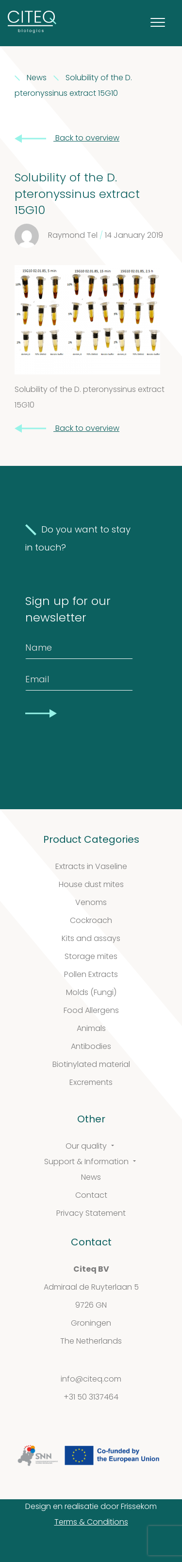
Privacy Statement (91, 1214)
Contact (91, 1196)
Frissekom (139, 1507)
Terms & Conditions (91, 1522)
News (91, 1178)
